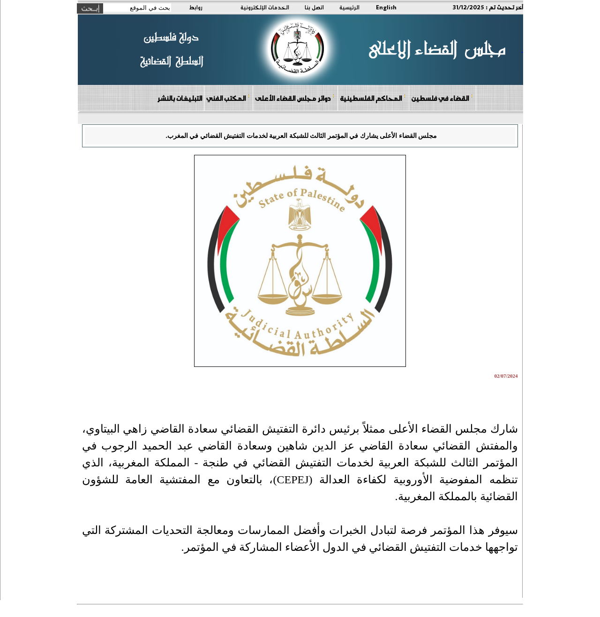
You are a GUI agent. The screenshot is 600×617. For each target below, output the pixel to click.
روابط (195, 7)
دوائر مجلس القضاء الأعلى (295, 98)
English (386, 7)
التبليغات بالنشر (179, 98)
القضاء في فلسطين (442, 98)
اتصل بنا (314, 7)
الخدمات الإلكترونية (264, 7)
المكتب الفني (228, 98)
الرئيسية (349, 7)
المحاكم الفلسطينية (373, 98)
